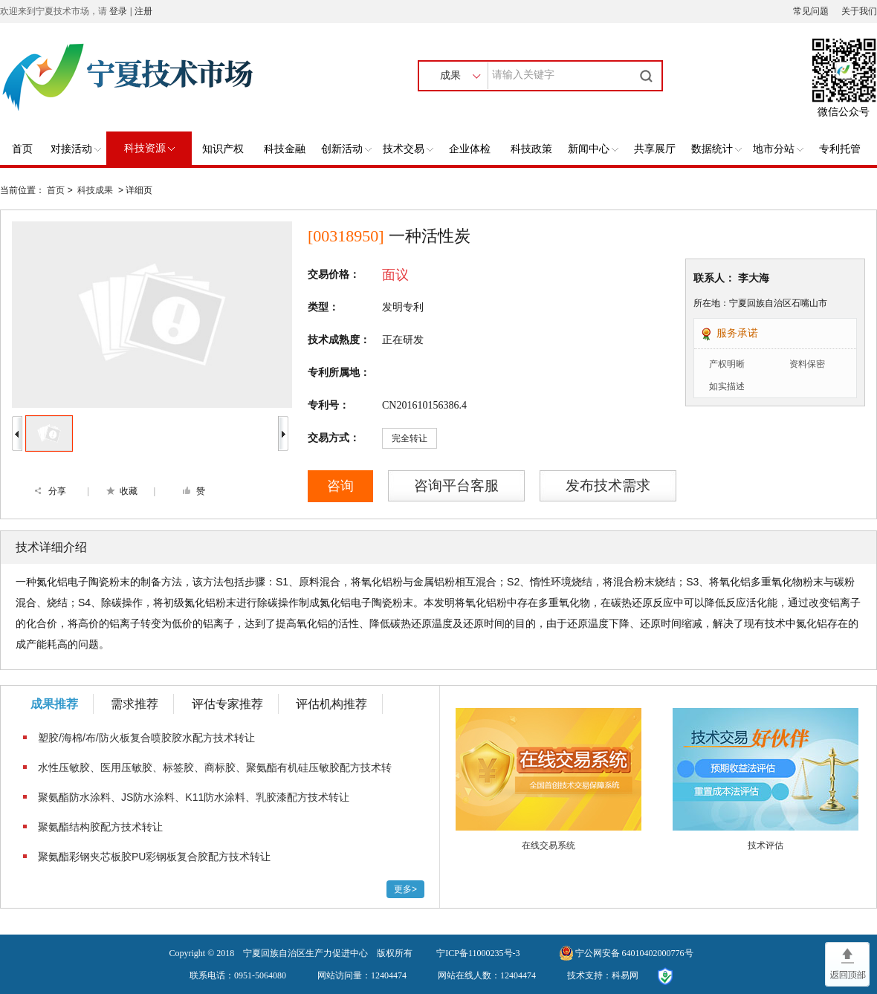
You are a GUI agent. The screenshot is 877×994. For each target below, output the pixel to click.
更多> (405, 889)
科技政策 (531, 149)
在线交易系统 (548, 845)
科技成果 (95, 190)
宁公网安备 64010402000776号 (634, 953)
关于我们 (859, 11)
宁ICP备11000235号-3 (478, 953)
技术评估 (765, 845)
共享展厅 (655, 149)
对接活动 (76, 149)
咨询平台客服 (456, 485)
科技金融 (284, 149)
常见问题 (811, 11)
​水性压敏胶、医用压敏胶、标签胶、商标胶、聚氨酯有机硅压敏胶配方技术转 (215, 767)
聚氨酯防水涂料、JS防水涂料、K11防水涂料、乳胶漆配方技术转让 (193, 797)
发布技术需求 (608, 485)
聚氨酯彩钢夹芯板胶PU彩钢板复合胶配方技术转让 (154, 857)
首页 (22, 149)
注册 (143, 11)
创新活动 (346, 149)
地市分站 (778, 149)
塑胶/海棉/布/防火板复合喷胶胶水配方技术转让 (146, 738)
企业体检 (470, 149)
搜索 (648, 75)
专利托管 (840, 149)
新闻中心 (593, 149)
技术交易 (408, 149)
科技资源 (149, 148)
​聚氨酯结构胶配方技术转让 (100, 827)
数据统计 (716, 149)
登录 (118, 11)
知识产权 (223, 149)
